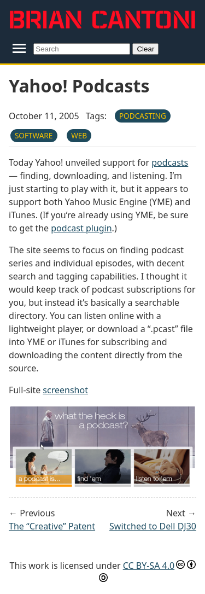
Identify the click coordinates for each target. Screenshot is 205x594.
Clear (145, 49)
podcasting (142, 115)
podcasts (169, 162)
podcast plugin (81, 228)
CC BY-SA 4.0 (148, 566)
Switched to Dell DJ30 (152, 526)
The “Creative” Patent (52, 526)
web (79, 135)
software (34, 135)
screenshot (65, 390)
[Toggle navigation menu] (19, 48)
